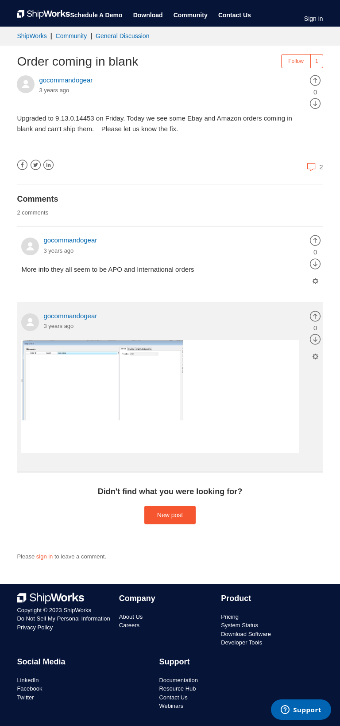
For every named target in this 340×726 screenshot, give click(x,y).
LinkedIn (48, 165)
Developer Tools (241, 642)
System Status (239, 625)
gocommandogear (66, 80)
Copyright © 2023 (40, 610)
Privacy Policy (35, 627)
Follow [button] (296, 61)
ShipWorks (31, 35)
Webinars (171, 706)
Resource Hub (177, 688)
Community (191, 15)
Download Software (246, 634)
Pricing (230, 616)
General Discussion (122, 35)
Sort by (307, 212)
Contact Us (234, 15)
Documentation (178, 680)
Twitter (35, 165)
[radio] (315, 80)
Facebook (22, 165)
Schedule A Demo (96, 15)
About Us (131, 616)
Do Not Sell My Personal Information (63, 618)
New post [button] (170, 515)
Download (148, 15)
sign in (44, 556)
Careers (129, 625)
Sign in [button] (313, 18)
